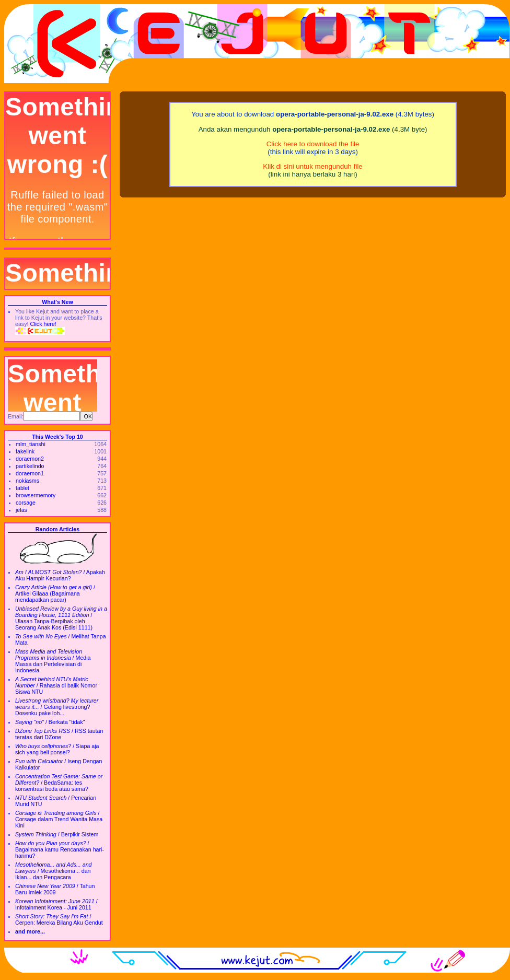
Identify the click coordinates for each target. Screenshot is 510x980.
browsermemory (35, 495)
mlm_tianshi (30, 444)
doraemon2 (30, 459)
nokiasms (27, 480)
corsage (26, 502)
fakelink (25, 451)
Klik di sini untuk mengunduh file (312, 166)
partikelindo (30, 466)
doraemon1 (30, 473)
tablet (22, 488)
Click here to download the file (313, 144)
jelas (21, 510)
